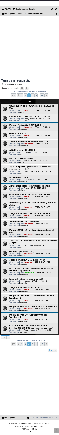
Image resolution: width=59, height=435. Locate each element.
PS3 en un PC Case (18, 177)
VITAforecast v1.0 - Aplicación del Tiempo (29, 194)
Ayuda (21, 154)
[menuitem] (8, 9)
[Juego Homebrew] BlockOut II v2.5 (26, 287)
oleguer (27, 281)
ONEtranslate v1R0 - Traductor (24, 221)
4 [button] (32, 95)
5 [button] (36, 95)
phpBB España (39, 426)
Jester (35, 429)
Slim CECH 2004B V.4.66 (21, 158)
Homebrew (23, 129)
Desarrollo (23, 283)
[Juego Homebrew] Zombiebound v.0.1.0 (28, 141)
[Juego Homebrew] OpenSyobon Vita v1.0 (29, 213)
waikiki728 (28, 160)
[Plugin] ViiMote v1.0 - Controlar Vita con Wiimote (33, 306)
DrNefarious (29, 273)
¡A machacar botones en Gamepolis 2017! (29, 186)
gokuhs (27, 152)
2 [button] (25, 95)
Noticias (22, 112)
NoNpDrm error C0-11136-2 (22, 150)
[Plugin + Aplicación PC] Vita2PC (25, 125)
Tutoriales (23, 121)
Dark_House (29, 119)
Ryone (26, 188)
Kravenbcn (28, 110)
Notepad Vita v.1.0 (17, 133)
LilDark (26, 245)
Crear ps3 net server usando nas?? (26, 279)
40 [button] (42, 95)
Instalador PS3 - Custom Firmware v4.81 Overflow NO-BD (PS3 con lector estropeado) (31, 326)
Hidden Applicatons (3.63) (21, 251)
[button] (13, 95)
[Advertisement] (29, 47)
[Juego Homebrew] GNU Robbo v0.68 (27, 260)
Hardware (23, 181)
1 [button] (21, 95)
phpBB (23, 423)
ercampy (27, 180)
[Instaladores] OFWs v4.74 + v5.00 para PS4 (30, 116)
